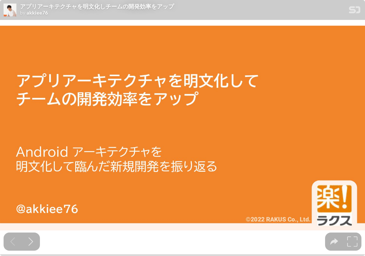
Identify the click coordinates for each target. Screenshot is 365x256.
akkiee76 (37, 12)
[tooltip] (334, 242)
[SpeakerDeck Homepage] (354, 11)
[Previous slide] (13, 242)
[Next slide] (31, 242)
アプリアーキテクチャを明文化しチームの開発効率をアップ (97, 6)
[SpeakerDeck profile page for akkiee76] (10, 10)
